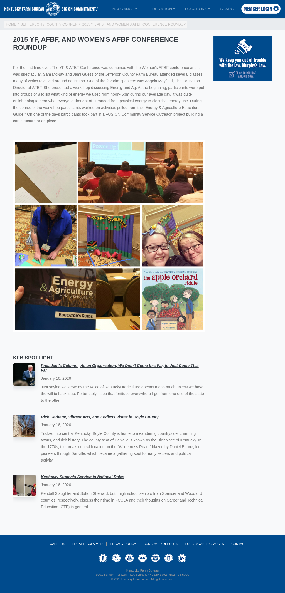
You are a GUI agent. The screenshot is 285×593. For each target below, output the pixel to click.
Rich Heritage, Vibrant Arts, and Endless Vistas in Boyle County (99, 417)
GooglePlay (182, 558)
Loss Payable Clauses (204, 543)
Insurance (122, 9)
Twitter (116, 558)
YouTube (129, 558)
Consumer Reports (160, 543)
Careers (57, 543)
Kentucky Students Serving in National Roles (82, 477)
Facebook (103, 558)
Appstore (168, 558)
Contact (238, 543)
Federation (159, 9)
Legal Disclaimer (87, 543)
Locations (196, 9)
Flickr (142, 558)
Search (228, 9)
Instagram (155, 558)
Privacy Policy (123, 543)
